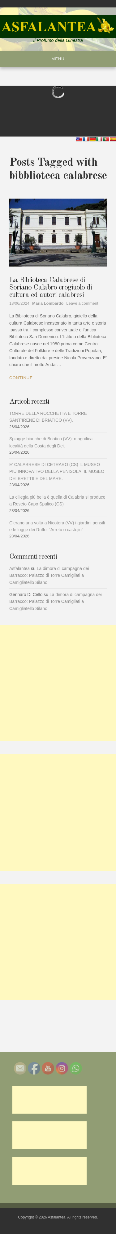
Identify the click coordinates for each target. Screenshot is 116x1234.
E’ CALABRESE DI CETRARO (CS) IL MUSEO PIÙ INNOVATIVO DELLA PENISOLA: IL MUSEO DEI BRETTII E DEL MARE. (56, 471)
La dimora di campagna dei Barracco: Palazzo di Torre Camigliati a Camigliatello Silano (49, 575)
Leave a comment (82, 303)
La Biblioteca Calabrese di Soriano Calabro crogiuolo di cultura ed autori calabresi (50, 287)
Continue (21, 377)
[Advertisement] (58, 683)
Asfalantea (19, 568)
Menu (57, 58)
